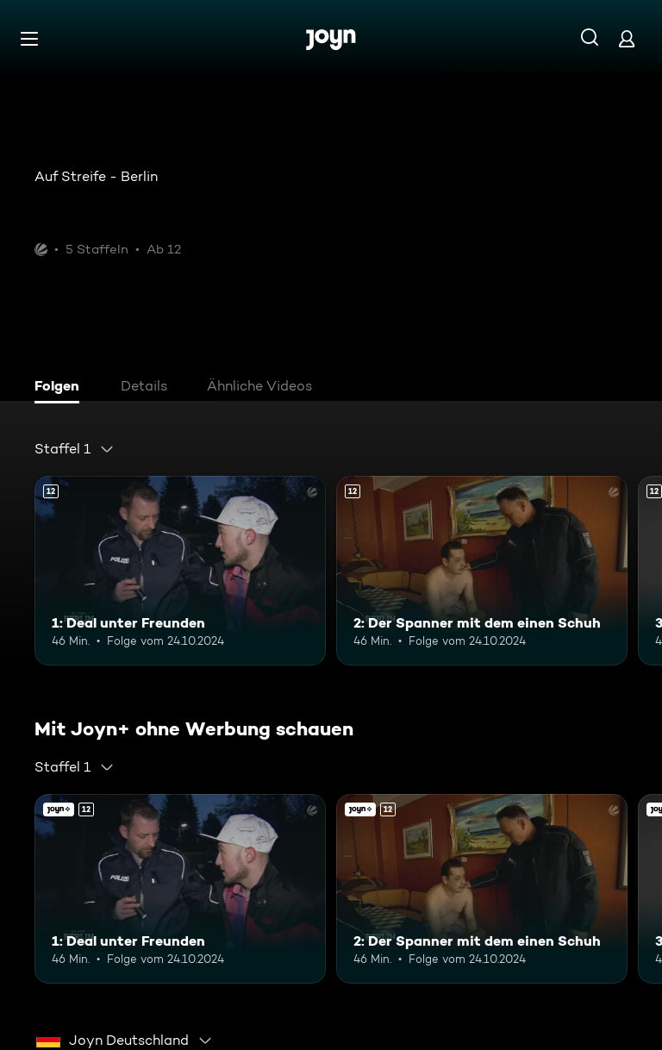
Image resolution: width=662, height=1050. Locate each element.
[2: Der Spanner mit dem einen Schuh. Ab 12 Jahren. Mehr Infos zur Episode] (482, 571)
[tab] (61, 387)
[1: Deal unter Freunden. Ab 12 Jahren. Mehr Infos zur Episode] (180, 571)
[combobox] (74, 449)
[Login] (627, 38)
